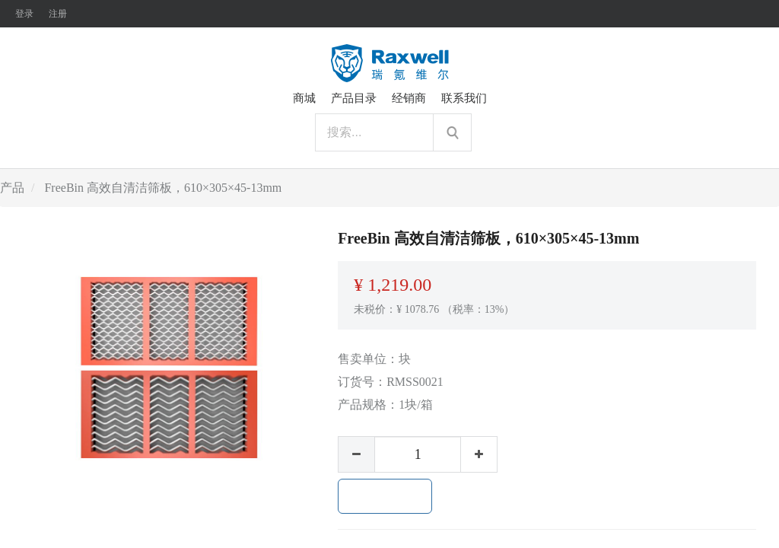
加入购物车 (385, 496)
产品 (12, 187)
